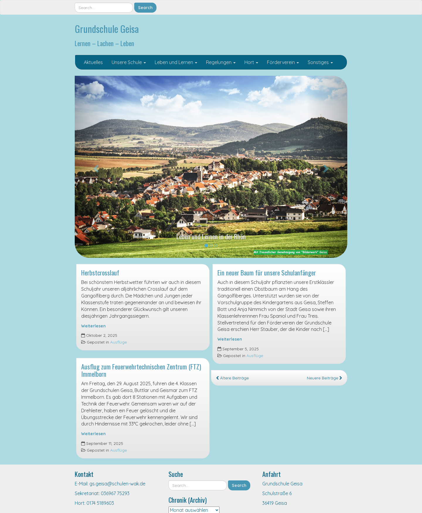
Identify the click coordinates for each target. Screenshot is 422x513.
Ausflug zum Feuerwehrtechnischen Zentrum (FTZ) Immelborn (141, 370)
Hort (251, 62)
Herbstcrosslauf (100, 272)
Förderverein (283, 62)
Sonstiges (320, 62)
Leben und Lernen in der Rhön (211, 236)
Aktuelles (93, 62)
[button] (95, 167)
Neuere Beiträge (324, 377)
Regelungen (221, 62)
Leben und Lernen (176, 62)
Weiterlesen (93, 325)
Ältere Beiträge (232, 377)
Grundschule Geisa (107, 29)
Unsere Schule (129, 62)
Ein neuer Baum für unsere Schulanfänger (266, 272)
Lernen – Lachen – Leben (104, 43)
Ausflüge (118, 341)
